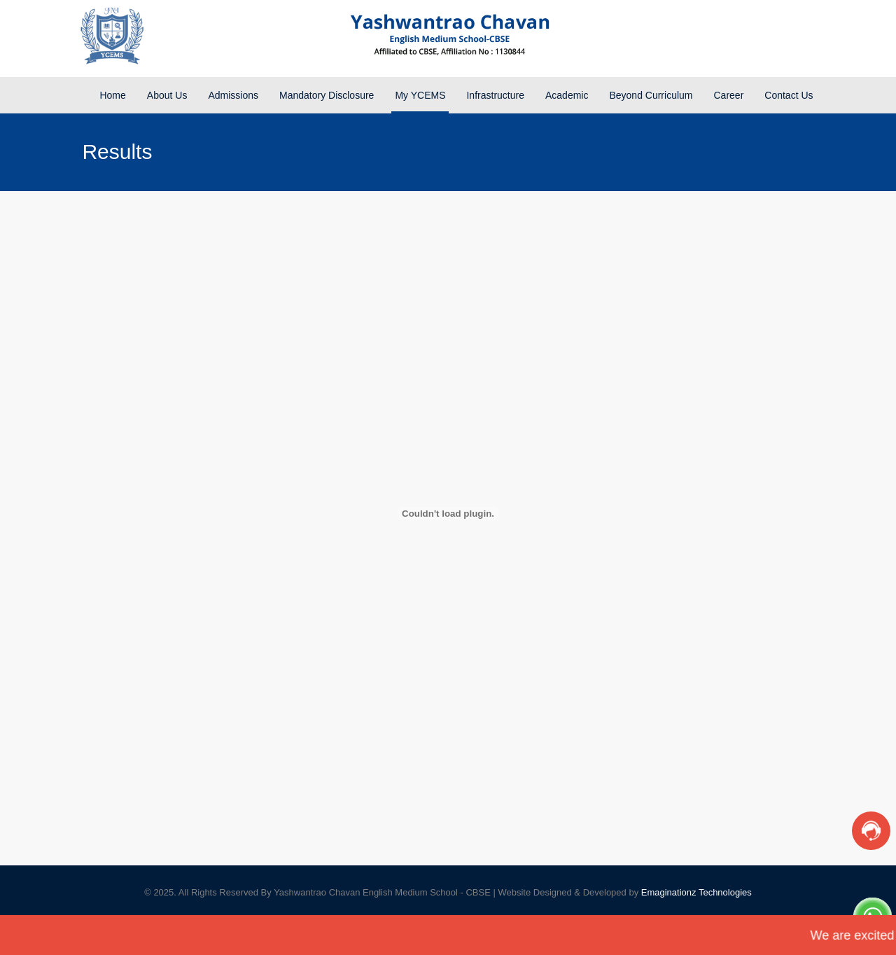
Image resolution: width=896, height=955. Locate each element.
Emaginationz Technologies (696, 892)
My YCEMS (420, 95)
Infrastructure (495, 95)
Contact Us (788, 95)
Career (729, 95)
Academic (566, 95)
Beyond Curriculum (650, 95)
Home (112, 95)
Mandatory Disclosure (326, 95)
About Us (167, 95)
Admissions (233, 95)
